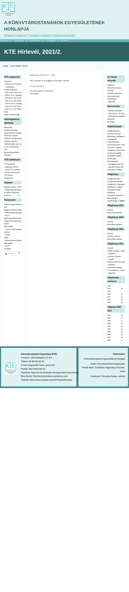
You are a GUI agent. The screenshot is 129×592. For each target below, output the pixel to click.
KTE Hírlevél (34, 94)
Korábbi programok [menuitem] (10, 90)
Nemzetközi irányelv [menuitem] (114, 88)
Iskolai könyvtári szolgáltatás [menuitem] (13, 133)
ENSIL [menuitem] (6, 238)
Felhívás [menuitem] (110, 210)
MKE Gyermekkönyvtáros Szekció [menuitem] (13, 218)
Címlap (5, 66)
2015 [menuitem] (109, 303)
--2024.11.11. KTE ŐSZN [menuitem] (12, 101)
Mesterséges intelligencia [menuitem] (116, 137)
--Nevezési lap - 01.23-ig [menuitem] (115, 114)
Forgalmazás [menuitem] (8, 178)
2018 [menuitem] (109, 294)
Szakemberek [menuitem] (112, 99)
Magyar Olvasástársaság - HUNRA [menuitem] (13, 221)
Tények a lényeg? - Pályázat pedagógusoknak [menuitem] (116, 251)
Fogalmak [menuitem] (110, 85)
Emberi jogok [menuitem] (111, 159)
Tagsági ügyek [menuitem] (21, 41)
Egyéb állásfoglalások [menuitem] (11, 153)
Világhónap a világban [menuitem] (114, 187)
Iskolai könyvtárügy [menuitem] (10, 130)
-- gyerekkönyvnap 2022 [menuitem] (115, 167)
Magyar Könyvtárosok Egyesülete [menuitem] (13, 210)
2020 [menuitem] (109, 289)
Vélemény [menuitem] (7, 155)
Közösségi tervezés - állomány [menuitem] (116, 145)
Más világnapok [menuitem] (112, 162)
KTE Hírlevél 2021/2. (37, 91)
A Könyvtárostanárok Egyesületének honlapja (55, 26)
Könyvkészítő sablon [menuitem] (114, 156)
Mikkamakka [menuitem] (8, 243)
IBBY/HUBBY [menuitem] (8, 227)
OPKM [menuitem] (6, 224)
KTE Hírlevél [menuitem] (8, 175)
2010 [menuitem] (109, 318)
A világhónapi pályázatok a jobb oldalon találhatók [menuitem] (13, 190)
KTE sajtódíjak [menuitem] (51, 41)
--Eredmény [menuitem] (111, 254)
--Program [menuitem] (110, 259)
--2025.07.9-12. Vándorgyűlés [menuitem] (13, 95)
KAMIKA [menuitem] (7, 232)
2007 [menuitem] (109, 326)
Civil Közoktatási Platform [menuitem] (13, 205)
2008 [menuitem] (109, 324)
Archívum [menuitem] (13, 195)
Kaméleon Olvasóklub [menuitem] (11, 193)
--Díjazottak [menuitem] (111, 102)
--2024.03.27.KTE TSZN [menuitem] (12, 106)
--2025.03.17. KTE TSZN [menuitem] (12, 98)
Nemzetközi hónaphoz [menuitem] (115, 170)
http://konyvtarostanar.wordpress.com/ (50, 376)
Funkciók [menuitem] (110, 91)
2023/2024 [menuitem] (111, 122)
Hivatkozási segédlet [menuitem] (114, 153)
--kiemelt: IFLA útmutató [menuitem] (12, 170)
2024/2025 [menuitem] (111, 119)
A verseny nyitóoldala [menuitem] (114, 111)
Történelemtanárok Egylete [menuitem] (13, 241)
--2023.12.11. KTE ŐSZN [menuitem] (12, 109)
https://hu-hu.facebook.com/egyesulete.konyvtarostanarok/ (57, 373)
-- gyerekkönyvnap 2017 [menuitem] (115, 164)
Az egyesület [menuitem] (7, 41)
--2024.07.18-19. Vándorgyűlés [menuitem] (13, 104)
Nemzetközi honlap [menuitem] (113, 190)
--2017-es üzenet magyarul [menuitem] (13, 229)
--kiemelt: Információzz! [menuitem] (12, 173)
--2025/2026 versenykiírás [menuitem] (116, 116)
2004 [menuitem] (109, 335)
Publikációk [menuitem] (111, 193)
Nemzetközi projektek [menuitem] (114, 213)
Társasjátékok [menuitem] (112, 139)
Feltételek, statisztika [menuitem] (114, 94)
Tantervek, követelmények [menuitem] (13, 139)
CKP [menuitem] (5, 150)
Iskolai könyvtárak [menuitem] (113, 96)
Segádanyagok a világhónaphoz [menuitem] (116, 201)
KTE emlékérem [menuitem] (37, 41)
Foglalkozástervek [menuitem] (113, 131)
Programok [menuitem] (8, 82)
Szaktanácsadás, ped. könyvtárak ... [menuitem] (13, 144)
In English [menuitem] (64, 41)
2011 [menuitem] (109, 315)
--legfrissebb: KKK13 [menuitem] (11, 167)
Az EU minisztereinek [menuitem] (11, 147)
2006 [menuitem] (109, 329)
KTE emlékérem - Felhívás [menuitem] (116, 270)
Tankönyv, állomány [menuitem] (11, 141)
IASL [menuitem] (5, 207)
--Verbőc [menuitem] (7, 235)
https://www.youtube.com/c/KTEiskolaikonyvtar (51, 380)
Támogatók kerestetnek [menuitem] (115, 196)
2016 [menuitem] (109, 300)
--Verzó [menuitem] (6, 216)
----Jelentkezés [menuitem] (9, 87)
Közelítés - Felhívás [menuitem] (114, 257)
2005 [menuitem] (109, 332)
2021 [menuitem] (109, 286)
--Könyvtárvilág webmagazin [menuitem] (13, 213)
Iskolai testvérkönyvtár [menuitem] (13, 115)
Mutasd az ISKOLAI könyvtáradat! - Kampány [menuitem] (116, 262)
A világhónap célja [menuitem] (113, 179)
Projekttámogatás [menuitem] (113, 142)
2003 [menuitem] (109, 337)
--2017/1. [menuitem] (7, 246)
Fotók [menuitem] (6, 112)
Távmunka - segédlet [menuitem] (114, 148)
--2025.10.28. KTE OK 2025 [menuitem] (13, 93)
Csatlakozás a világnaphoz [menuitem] (116, 184)
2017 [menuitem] (109, 297)
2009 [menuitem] (109, 321)
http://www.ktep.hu (37, 369)
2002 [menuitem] (109, 340)
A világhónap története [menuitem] (115, 182)
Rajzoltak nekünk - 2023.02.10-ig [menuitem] (13, 187)
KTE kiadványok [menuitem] (9, 164)
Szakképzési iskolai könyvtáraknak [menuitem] (116, 150)
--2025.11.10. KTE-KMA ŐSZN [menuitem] (13, 84)
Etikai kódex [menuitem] (8, 127)
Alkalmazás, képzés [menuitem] (11, 136)
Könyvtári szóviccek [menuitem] (114, 134)
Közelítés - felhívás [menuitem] (113, 236)
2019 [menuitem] (109, 292)
